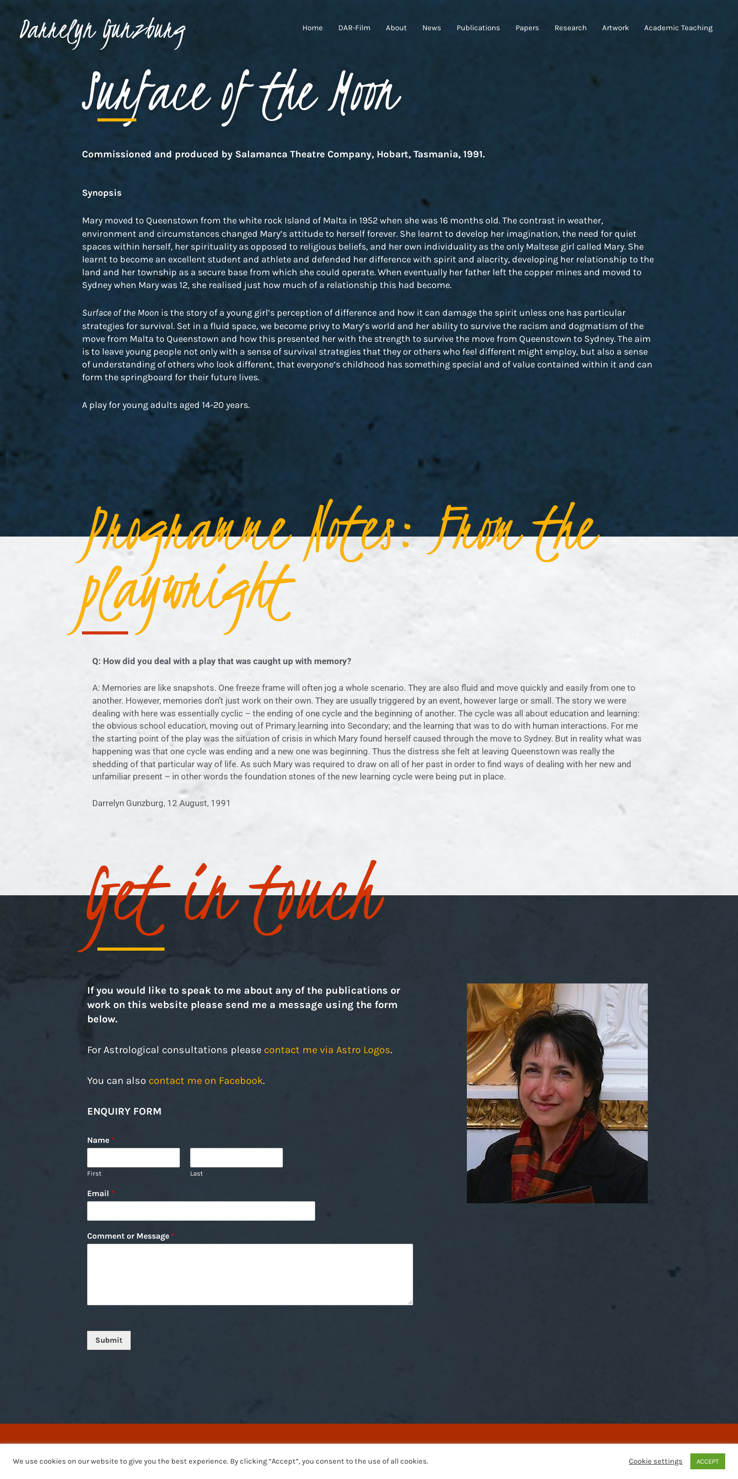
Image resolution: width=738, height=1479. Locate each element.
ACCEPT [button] (707, 1461)
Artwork (615, 29)
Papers (527, 29)
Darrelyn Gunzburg (109, 29)
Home (312, 29)
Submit (108, 1340)
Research (571, 29)
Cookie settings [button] (656, 1461)
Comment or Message (131, 1236)
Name (101, 1140)
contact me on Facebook (206, 1080)
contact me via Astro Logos (327, 1050)
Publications (478, 29)
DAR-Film (354, 29)
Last (196, 1173)
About (396, 29)
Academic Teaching (678, 29)
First (94, 1173)
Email (101, 1193)
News (431, 29)
